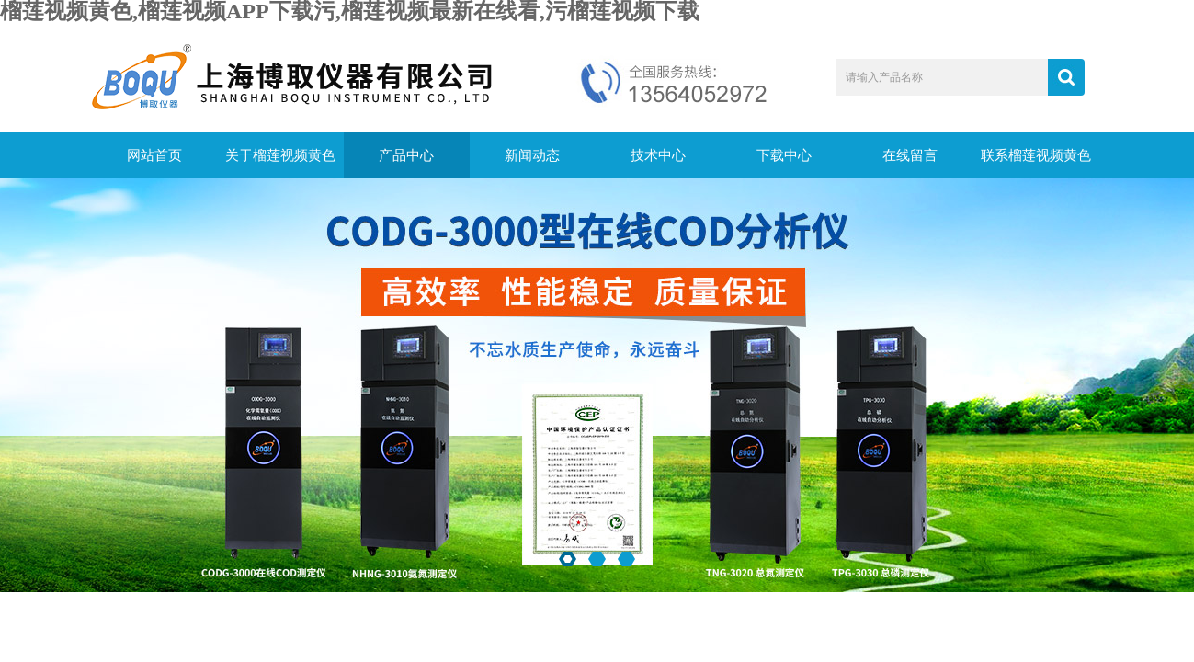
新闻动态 (532, 155)
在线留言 (910, 155)
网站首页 (154, 155)
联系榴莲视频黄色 (1036, 155)
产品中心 (406, 155)
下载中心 (784, 155)
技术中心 (658, 155)
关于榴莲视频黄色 (280, 155)
